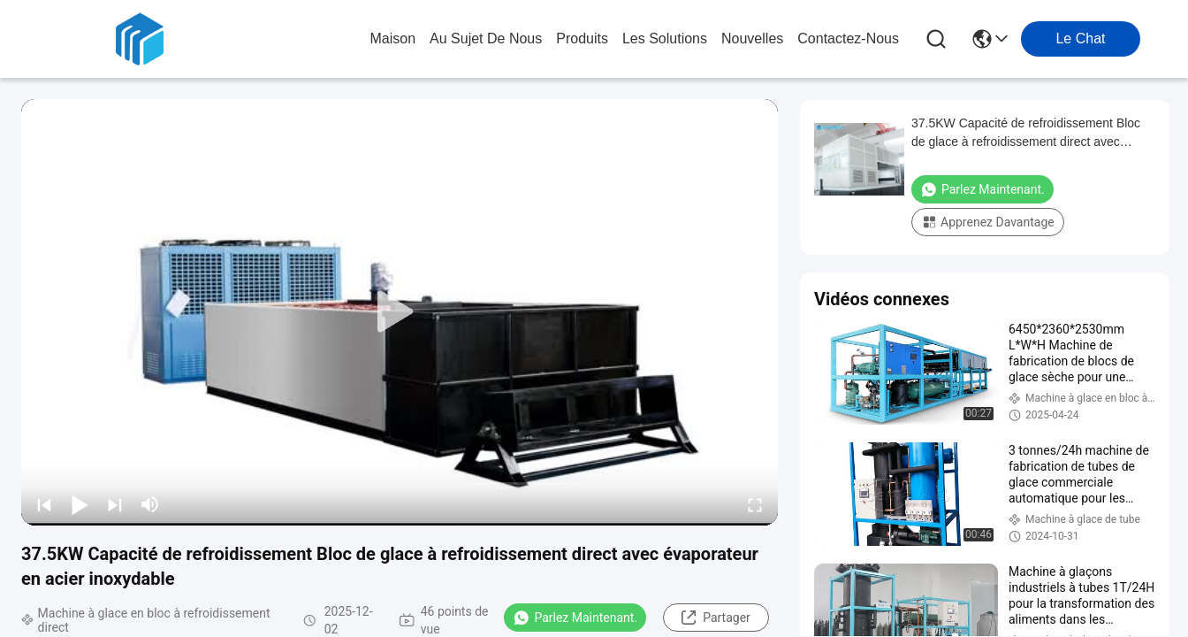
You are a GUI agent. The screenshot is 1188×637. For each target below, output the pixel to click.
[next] (115, 504)
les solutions (664, 38)
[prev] (44, 504)
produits (582, 38)
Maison (392, 38)
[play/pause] (79, 504)
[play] (399, 312)
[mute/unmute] (150, 504)
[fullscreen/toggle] (755, 504)
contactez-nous (848, 38)
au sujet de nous (486, 38)
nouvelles (752, 38)
